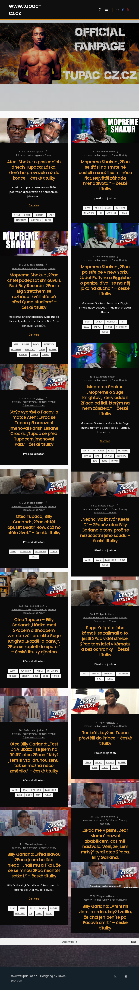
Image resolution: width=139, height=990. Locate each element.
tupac (48, 220)
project (13, 676)
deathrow (25, 551)
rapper (97, 327)
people (87, 456)
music (98, 762)
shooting (121, 327)
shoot (108, 327)
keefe (98, 560)
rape (97, 456)
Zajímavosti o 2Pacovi (34, 405)
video (115, 767)
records (121, 456)
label (111, 450)
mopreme (111, 213)
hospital (40, 215)
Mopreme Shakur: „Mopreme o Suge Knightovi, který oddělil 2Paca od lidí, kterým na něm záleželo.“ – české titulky (105, 400)
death (108, 208)
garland (36, 790)
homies (96, 673)
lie (30, 913)
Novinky (123, 155)
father (39, 671)
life (100, 213)
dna (25, 790)
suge (104, 461)
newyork (30, 349)
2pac (88, 208)
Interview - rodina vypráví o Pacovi (34, 155)
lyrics (99, 322)
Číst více (34, 205)
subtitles (35, 220)
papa (39, 913)
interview (88, 213)
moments (21, 220)
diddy (36, 344)
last (51, 215)
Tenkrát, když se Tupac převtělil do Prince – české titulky (105, 738)
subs (123, 560)
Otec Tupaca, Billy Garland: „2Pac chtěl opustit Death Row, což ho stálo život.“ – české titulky (34, 525)
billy (32, 908)
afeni (17, 215)
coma (85, 673)
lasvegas (110, 560)
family (42, 908)
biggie (88, 322)
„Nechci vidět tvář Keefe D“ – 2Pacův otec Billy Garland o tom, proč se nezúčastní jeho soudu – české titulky (105, 530)
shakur (23, 354)
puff (123, 322)
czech (27, 215)
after (98, 208)
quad (86, 327)
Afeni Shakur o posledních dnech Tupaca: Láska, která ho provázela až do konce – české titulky (34, 170)
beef (16, 344)
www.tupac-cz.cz (25, 9)
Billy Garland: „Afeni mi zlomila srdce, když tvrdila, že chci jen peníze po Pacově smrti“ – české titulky (105, 917)
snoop (25, 676)
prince (110, 762)
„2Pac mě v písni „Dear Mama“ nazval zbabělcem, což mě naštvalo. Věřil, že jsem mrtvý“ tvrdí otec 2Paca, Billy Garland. (105, 843)
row (95, 461)
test (38, 795)
